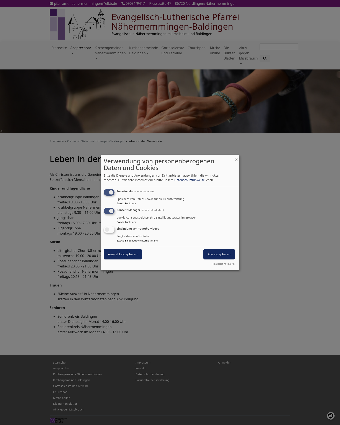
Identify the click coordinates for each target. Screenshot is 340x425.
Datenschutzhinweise (189, 180)
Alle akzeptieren (219, 254)
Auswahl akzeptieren (122, 254)
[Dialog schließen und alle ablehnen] (236, 157)
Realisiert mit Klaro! (223, 263)
